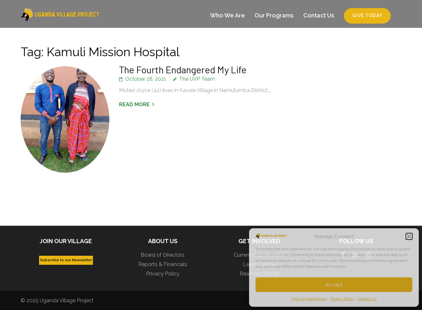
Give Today (367, 15)
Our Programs (274, 15)
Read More (134, 104)
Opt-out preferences (309, 298)
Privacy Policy (342, 298)
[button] (409, 236)
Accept (334, 285)
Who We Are (227, 15)
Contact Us (367, 298)
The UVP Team (197, 79)
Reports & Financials (162, 264)
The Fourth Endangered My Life (182, 69)
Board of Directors (163, 255)
